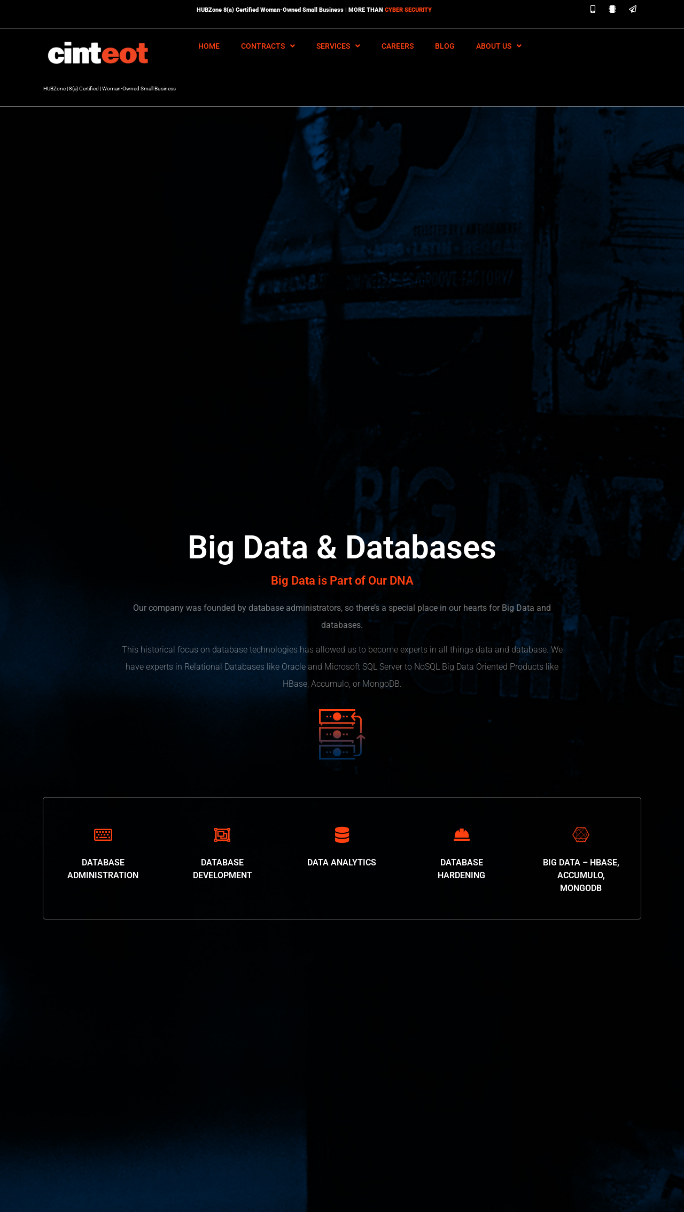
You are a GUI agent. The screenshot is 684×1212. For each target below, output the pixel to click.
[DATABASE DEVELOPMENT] (222, 835)
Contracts (268, 46)
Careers (398, 46)
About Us (499, 46)
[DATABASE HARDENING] (462, 835)
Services (338, 46)
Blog (445, 46)
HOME (209, 46)
